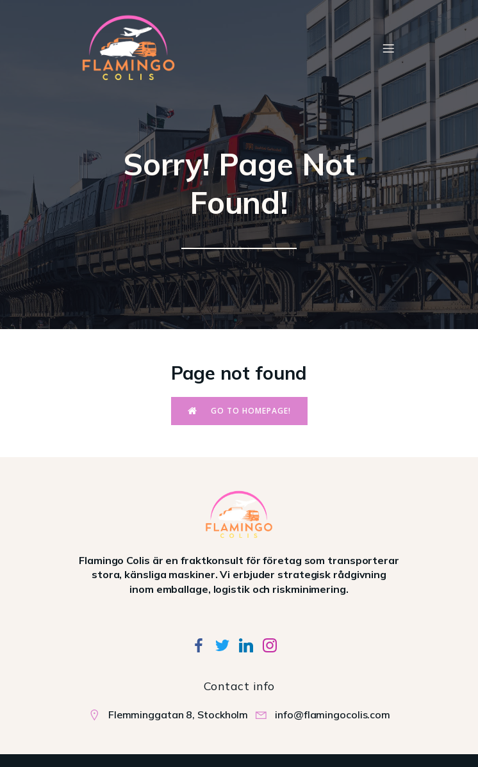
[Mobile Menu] (388, 48)
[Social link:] (203, 644)
